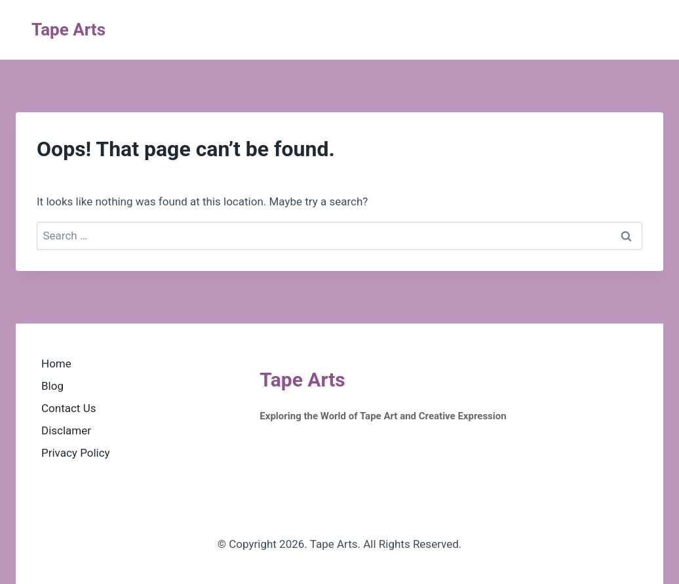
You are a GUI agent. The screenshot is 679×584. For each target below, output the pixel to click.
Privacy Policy (75, 452)
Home (56, 363)
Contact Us (68, 408)
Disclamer (66, 430)
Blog (52, 385)
